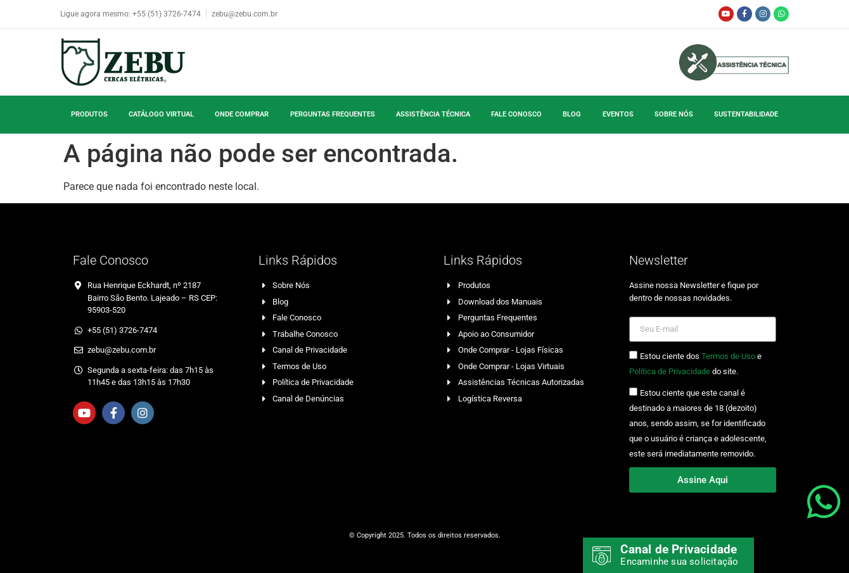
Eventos (618, 114)
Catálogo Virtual (161, 114)
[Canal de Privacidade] (601, 555)
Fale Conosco (516, 114)
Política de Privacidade (669, 372)
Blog (572, 114)
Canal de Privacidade (679, 549)
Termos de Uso (728, 357)
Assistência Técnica (433, 114)
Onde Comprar (242, 114)
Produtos (89, 114)
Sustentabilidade (746, 114)
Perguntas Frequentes (332, 114)
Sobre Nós (673, 114)
